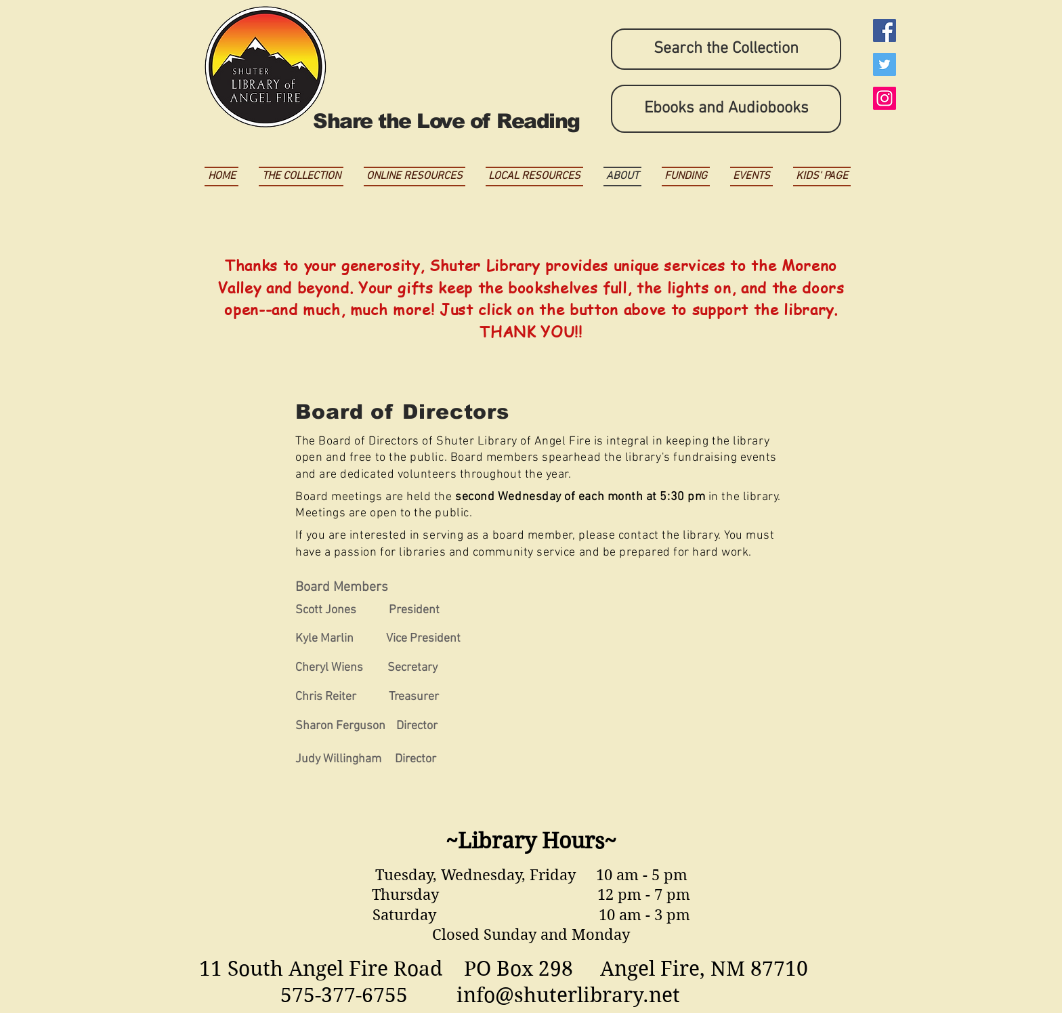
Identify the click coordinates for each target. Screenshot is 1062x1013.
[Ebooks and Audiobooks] (726, 109)
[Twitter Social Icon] (884, 64)
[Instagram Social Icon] (884, 98)
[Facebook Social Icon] (884, 30)
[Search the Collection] (726, 49)
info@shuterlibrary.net (568, 995)
